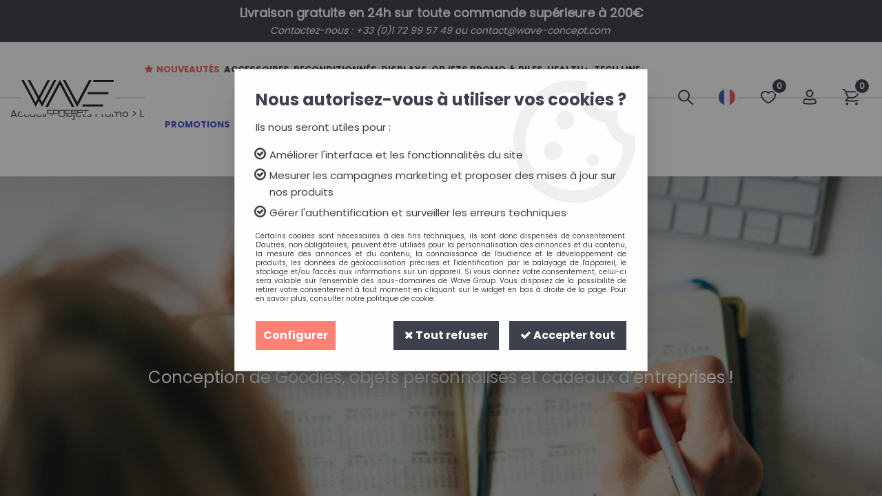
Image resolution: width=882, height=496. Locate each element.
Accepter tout (567, 335)
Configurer (295, 335)
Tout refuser (446, 335)
